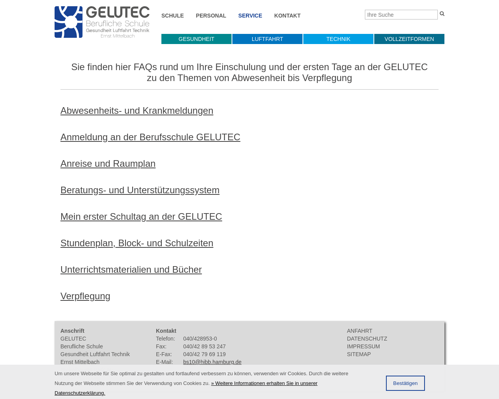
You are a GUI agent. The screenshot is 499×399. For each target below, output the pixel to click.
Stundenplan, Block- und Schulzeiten (136, 243)
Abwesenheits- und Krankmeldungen (136, 110)
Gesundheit (196, 39)
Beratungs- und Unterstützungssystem (139, 190)
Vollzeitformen (409, 39)
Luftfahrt (267, 39)
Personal (211, 15)
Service (250, 15)
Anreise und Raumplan (108, 163)
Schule (172, 15)
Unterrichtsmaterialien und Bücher (131, 269)
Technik (338, 39)
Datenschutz (367, 338)
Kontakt (287, 15)
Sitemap (359, 354)
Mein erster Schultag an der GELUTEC (141, 216)
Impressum (363, 346)
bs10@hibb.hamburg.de (212, 362)
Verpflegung (85, 296)
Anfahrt (359, 331)
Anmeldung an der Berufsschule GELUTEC (150, 137)
